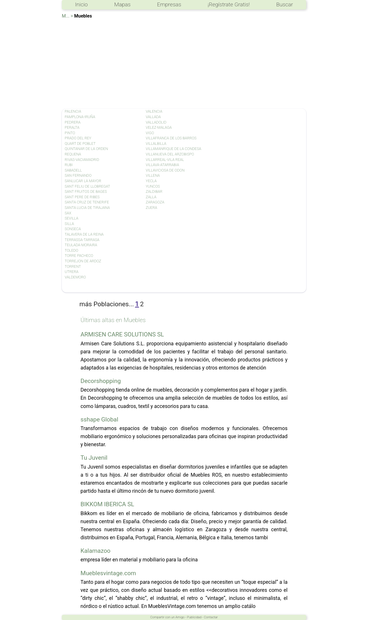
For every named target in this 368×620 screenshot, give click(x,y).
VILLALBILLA (156, 143)
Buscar (284, 4)
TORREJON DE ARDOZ (83, 261)
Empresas (169, 4)
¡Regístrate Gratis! (229, 4)
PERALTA (72, 127)
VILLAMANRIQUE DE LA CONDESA (173, 149)
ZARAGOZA (155, 202)
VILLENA (153, 175)
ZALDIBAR (154, 191)
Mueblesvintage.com (108, 573)
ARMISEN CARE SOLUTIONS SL (122, 334)
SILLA (69, 224)
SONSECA (73, 229)
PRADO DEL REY (78, 138)
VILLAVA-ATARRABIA (162, 165)
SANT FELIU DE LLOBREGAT (87, 186)
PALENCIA (73, 111)
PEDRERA (72, 122)
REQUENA (73, 154)
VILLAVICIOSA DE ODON (165, 170)
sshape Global (99, 419)
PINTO (70, 133)
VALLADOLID (156, 122)
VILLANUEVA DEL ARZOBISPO (170, 154)
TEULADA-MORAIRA (81, 245)
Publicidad (194, 617)
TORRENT (73, 266)
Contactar (211, 617)
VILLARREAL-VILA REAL (165, 159)
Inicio (81, 4)
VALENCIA (154, 111)
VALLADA (153, 117)
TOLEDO (71, 250)
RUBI (69, 165)
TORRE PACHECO (79, 255)
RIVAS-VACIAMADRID (82, 159)
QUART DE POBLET (80, 143)
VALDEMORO (75, 277)
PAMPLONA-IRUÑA (80, 117)
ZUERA (151, 207)
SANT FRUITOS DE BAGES (86, 191)
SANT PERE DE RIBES (82, 197)
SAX (68, 213)
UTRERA (71, 271)
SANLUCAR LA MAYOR (83, 181)
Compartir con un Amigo (167, 617)
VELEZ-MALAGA (159, 127)
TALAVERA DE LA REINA (84, 234)
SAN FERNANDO (78, 175)
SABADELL (73, 170)
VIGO (150, 133)
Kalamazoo (95, 550)
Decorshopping (100, 381)
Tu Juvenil (94, 457)
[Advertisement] (184, 62)
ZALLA (151, 197)
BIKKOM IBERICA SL (107, 504)
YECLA (151, 181)
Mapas (122, 4)
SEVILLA (71, 218)
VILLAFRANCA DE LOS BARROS (171, 138)
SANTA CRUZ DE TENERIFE (87, 202)
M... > (67, 16)
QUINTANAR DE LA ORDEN (86, 149)
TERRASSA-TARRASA (82, 240)
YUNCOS (153, 186)
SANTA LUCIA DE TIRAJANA (87, 207)
